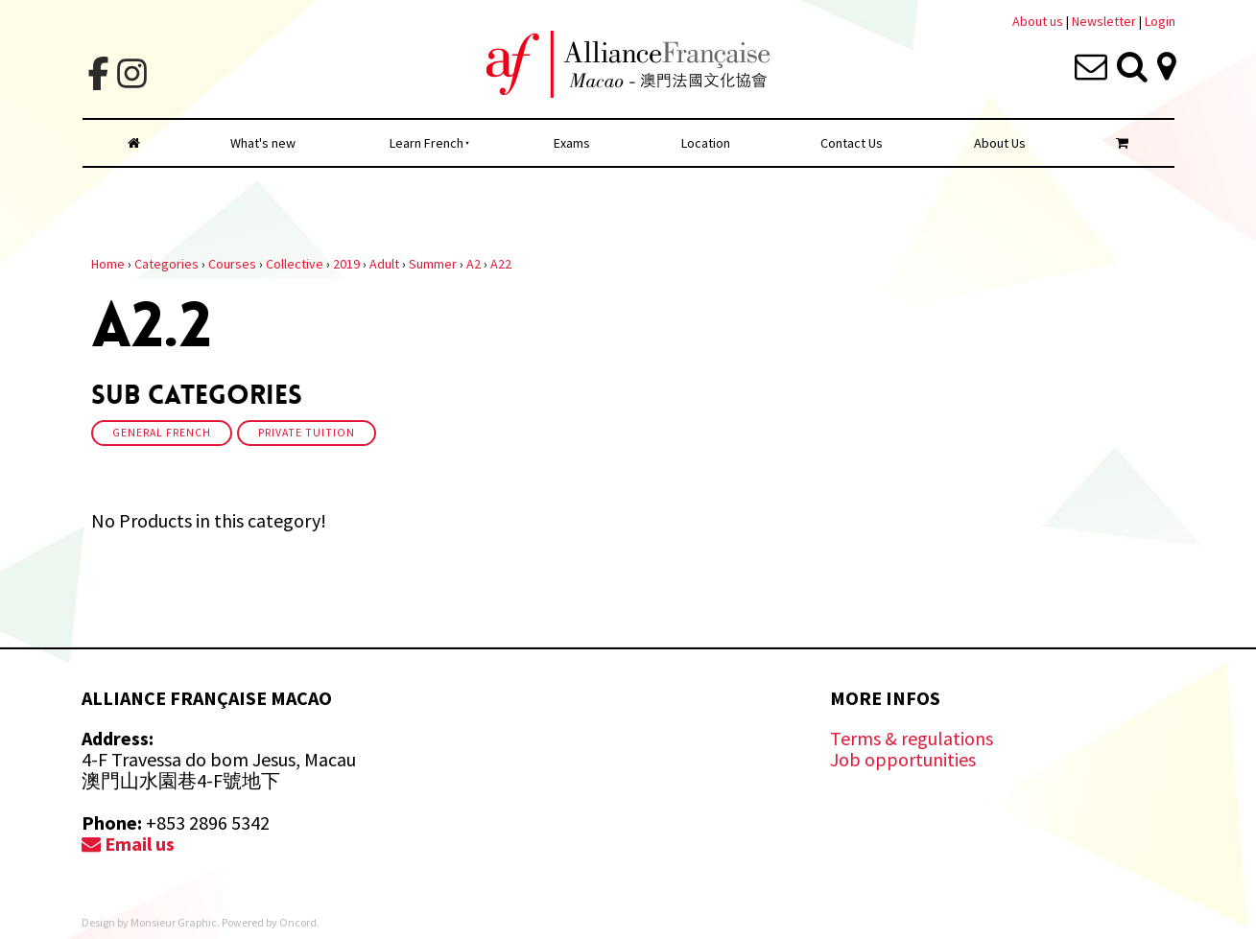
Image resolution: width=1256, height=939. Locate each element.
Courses (232, 263)
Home (108, 263)
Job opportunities (903, 759)
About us (1037, 21)
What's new (263, 143)
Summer (433, 263)
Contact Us (851, 143)
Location (705, 143)
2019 (346, 263)
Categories (166, 263)
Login (1160, 21)
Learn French (426, 143)
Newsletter (1105, 21)
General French (161, 432)
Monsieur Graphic (173, 922)
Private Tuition (306, 432)
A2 (473, 263)
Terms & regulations (911, 738)
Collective (294, 263)
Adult (384, 263)
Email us (128, 844)
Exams (572, 143)
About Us (1000, 143)
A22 (500, 263)
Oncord (298, 922)
